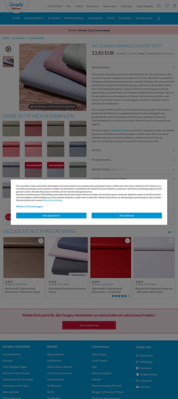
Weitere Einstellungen (29, 206)
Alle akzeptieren (51, 215)
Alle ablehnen (126, 215)
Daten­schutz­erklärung (52, 200)
